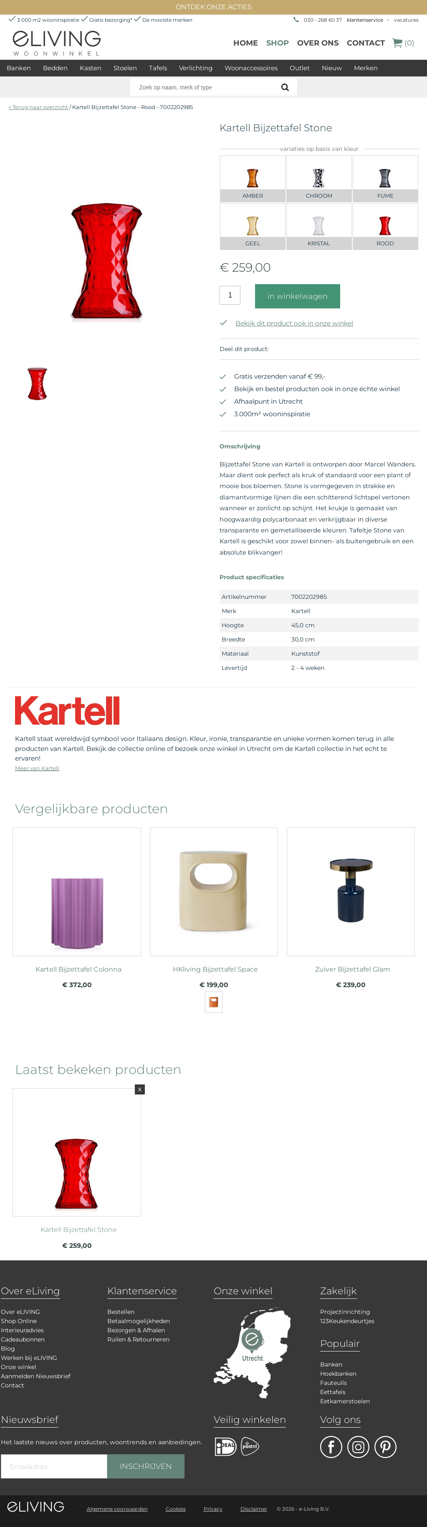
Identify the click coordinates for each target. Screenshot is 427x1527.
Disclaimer (253, 1509)
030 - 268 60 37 (323, 20)
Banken (19, 68)
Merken (366, 68)
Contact (366, 43)
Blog (8, 1348)
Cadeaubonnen (23, 1339)
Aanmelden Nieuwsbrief (36, 1376)
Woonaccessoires (251, 68)
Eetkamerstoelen (345, 1401)
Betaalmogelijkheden (138, 1321)
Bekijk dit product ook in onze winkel (286, 323)
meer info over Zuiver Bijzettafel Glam (351, 890)
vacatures (406, 20)
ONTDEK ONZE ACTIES (214, 7)
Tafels (158, 68)
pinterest (385, 1447)
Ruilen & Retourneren (138, 1339)
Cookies (176, 1509)
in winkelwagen (298, 296)
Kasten (90, 68)
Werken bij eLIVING (29, 1358)
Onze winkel (18, 1367)
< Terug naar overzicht (38, 107)
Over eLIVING (20, 1312)
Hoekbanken (338, 1373)
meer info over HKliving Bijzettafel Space (214, 890)
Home (245, 43)
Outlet (300, 68)
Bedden (55, 68)
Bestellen (120, 1312)
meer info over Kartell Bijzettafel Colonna (76, 890)
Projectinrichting (345, 1312)
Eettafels (333, 1392)
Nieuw (332, 68)
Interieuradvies (22, 1330)
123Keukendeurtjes (347, 1321)
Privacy (213, 1509)
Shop (277, 43)
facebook (331, 1447)
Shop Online (19, 1321)
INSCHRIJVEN (146, 1466)
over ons (318, 43)
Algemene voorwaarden (117, 1509)
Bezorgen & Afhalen (136, 1330)
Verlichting (195, 68)
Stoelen (125, 68)
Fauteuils (333, 1383)
